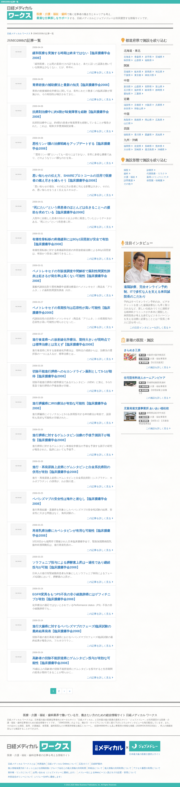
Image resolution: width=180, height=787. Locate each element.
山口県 (128, 123)
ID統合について (95, 768)
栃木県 (138, 71)
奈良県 (128, 108)
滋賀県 (128, 105)
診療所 (151, 170)
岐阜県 (149, 90)
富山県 (159, 86)
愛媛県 (149, 134)
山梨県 (138, 86)
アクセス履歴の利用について (146, 768)
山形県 (138, 60)
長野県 (149, 86)
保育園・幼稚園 (155, 180)
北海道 (128, 57)
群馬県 (149, 71)
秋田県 (128, 60)
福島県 (149, 60)
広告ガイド (84, 764)
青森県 (138, 57)
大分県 (128, 149)
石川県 (128, 90)
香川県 (138, 134)
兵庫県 (159, 105)
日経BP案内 (96, 764)
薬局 (157, 177)
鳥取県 (128, 119)
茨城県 (128, 71)
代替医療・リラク (157, 173)
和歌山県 (139, 108)
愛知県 (128, 93)
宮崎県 (138, 149)
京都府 (138, 105)
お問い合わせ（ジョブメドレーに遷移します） (54, 772)
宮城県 (159, 57)
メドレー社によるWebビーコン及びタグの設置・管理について (107, 772)
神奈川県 (150, 75)
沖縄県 (162, 149)
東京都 (138, 75)
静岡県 (159, 90)
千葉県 (128, 75)
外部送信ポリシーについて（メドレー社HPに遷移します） (35, 777)
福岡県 (128, 146)
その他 (128, 184)
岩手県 (149, 57)
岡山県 (149, 119)
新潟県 (128, 86)
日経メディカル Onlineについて (62, 764)
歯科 (127, 173)
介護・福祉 (130, 177)
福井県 (138, 90)
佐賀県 (138, 146)
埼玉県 (159, 71)
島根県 (138, 119)
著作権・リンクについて (19, 772)
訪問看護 (129, 180)
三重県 (138, 93)
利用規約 (41, 764)
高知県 (159, 134)
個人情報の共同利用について (117, 768)
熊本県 (159, 146)
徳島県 (128, 134)
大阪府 (149, 105)
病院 (127, 170)
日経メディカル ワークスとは (21, 764)
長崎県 (149, 146)
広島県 (159, 119)
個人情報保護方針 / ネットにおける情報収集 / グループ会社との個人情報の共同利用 (47, 768)
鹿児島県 (150, 149)
